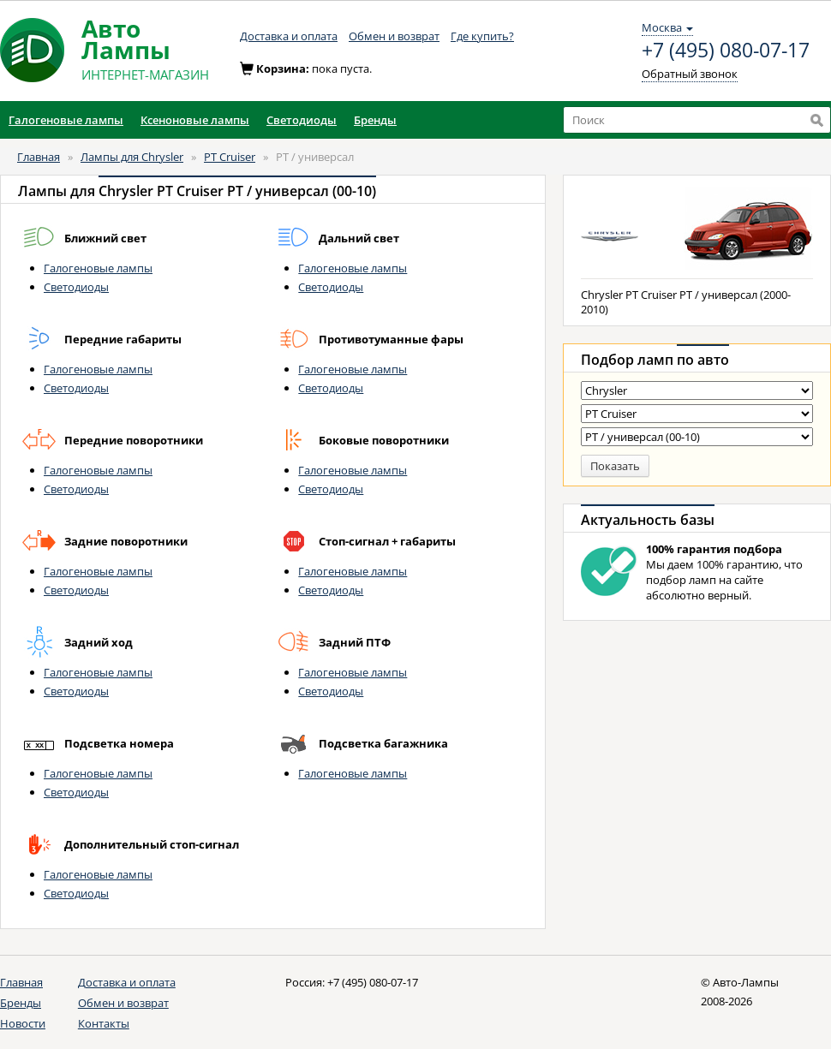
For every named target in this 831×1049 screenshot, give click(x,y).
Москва (667, 27)
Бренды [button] (375, 120)
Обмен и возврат (394, 36)
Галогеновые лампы (98, 268)
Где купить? (482, 36)
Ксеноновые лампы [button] (194, 120)
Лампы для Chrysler (132, 156)
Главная (38, 156)
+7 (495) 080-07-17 (726, 50)
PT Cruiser (229, 156)
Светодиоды (76, 287)
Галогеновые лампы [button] (66, 120)
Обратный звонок (690, 73)
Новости (22, 1023)
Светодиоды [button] (301, 120)
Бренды (20, 1002)
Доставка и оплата (289, 36)
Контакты (103, 1023)
